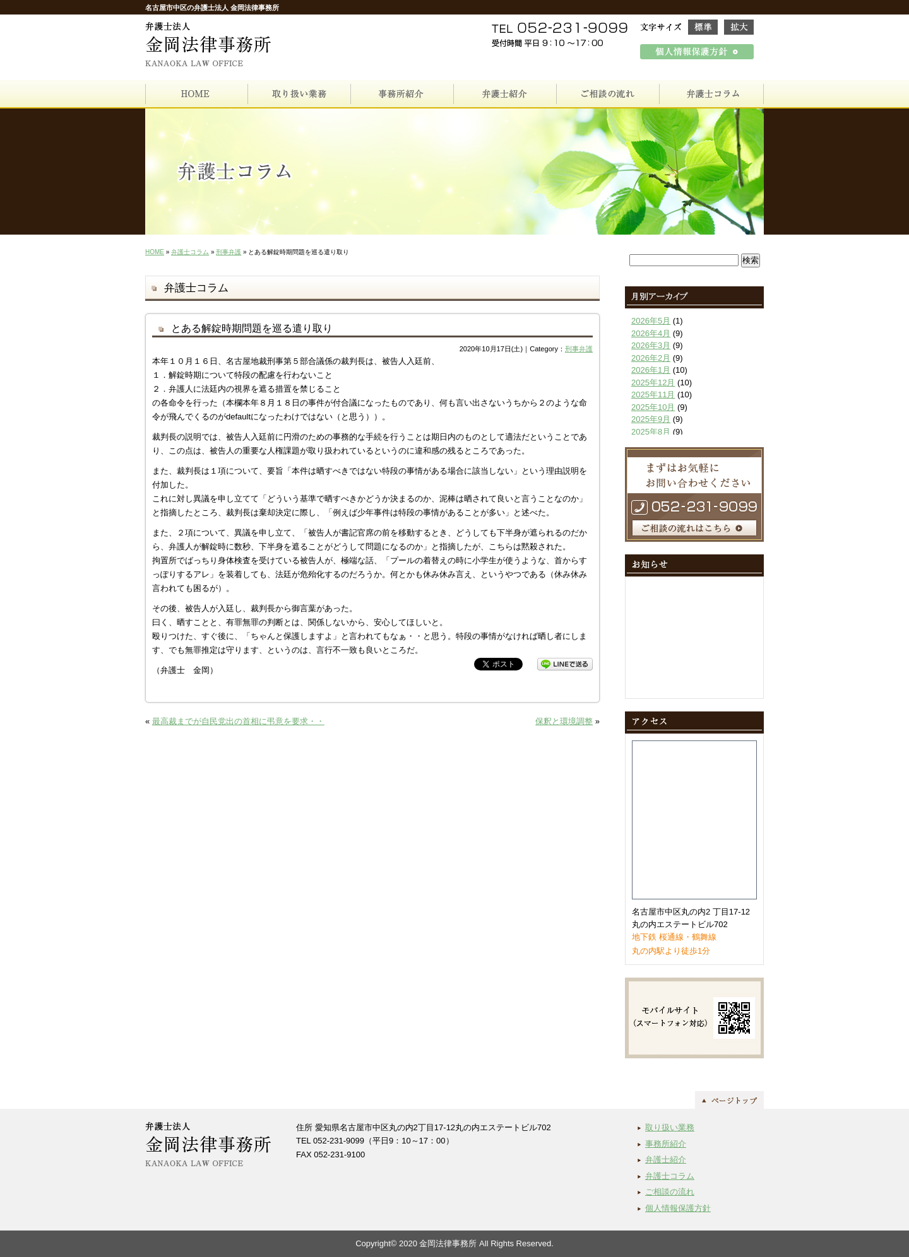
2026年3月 (650, 345)
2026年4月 (650, 333)
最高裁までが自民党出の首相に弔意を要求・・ (238, 721)
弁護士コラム (190, 251)
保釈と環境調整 (564, 721)
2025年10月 (653, 407)
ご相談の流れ (669, 1191)
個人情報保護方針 (678, 1208)
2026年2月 (650, 358)
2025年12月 (653, 382)
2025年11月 (653, 394)
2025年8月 (650, 431)
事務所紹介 (665, 1144)
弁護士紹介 (665, 1159)
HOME (154, 251)
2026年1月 (650, 370)
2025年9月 (650, 419)
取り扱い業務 (669, 1127)
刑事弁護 (228, 251)
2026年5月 (650, 320)
